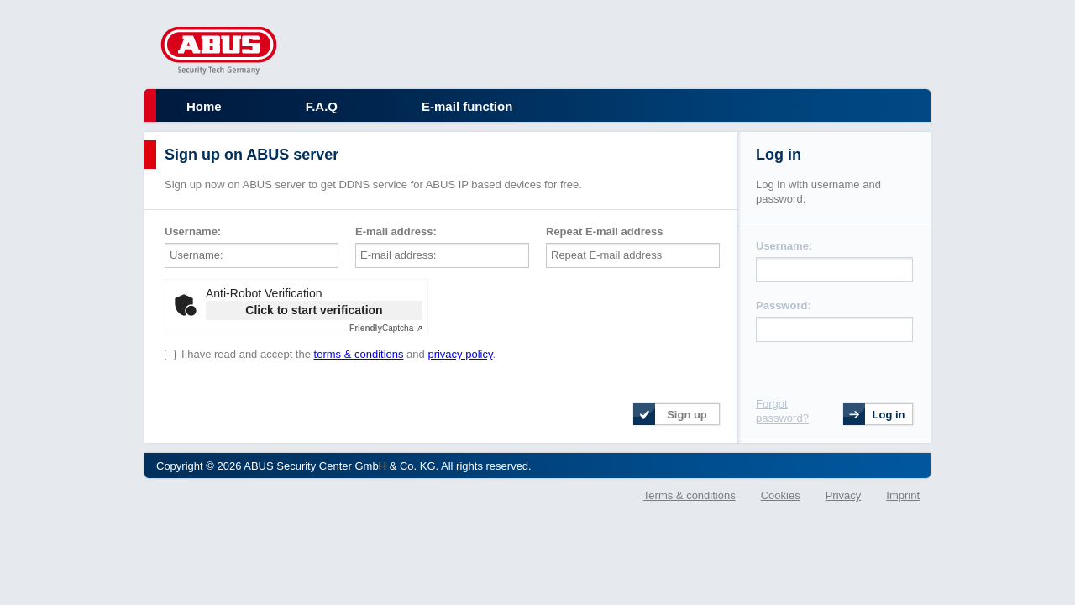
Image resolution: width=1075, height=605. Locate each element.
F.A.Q (322, 106)
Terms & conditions (689, 495)
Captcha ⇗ (385, 328)
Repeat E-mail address (604, 231)
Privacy (844, 495)
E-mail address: (396, 231)
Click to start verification (313, 310)
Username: (193, 231)
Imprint (903, 495)
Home (204, 106)
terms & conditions (359, 354)
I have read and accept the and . (338, 354)
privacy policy (459, 354)
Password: (783, 305)
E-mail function (467, 106)
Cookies (780, 495)
